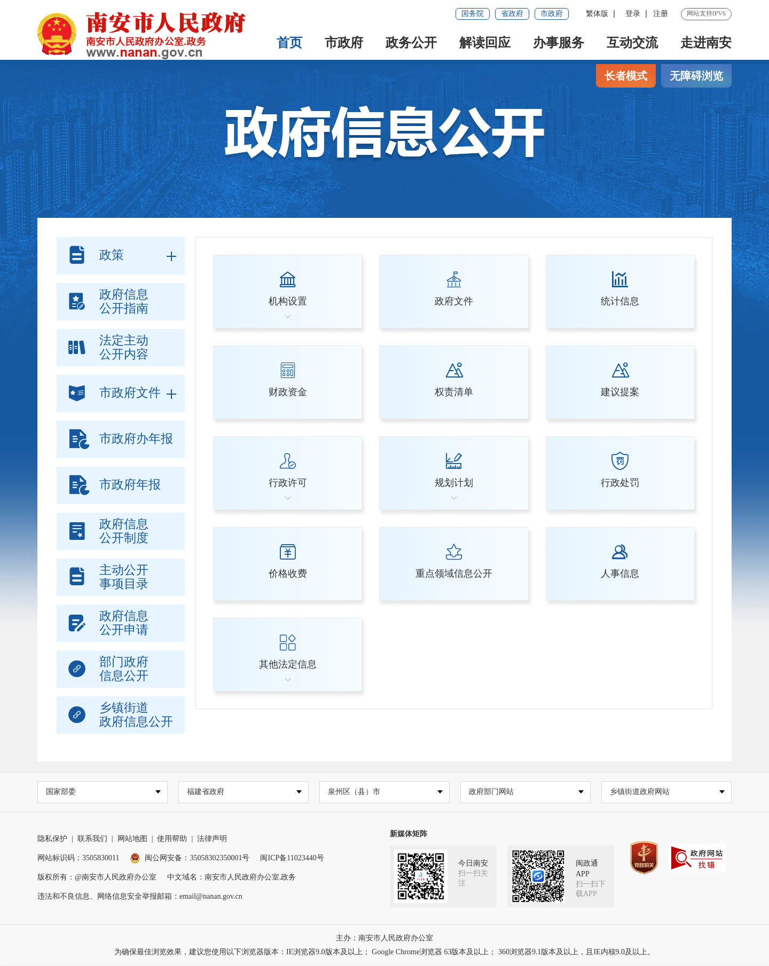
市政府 (551, 14)
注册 (660, 14)
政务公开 (411, 43)
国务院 (472, 14)
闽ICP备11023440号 (292, 858)
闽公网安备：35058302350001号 (189, 858)
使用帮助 (172, 839)
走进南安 (706, 43)
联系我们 (92, 839)
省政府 (512, 14)
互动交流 (632, 43)
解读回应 (485, 43)
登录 (632, 14)
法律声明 (212, 839)
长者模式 (626, 76)
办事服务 (558, 43)
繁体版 (597, 14)
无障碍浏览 (696, 76)
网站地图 (132, 839)
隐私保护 (52, 839)
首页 (289, 43)
